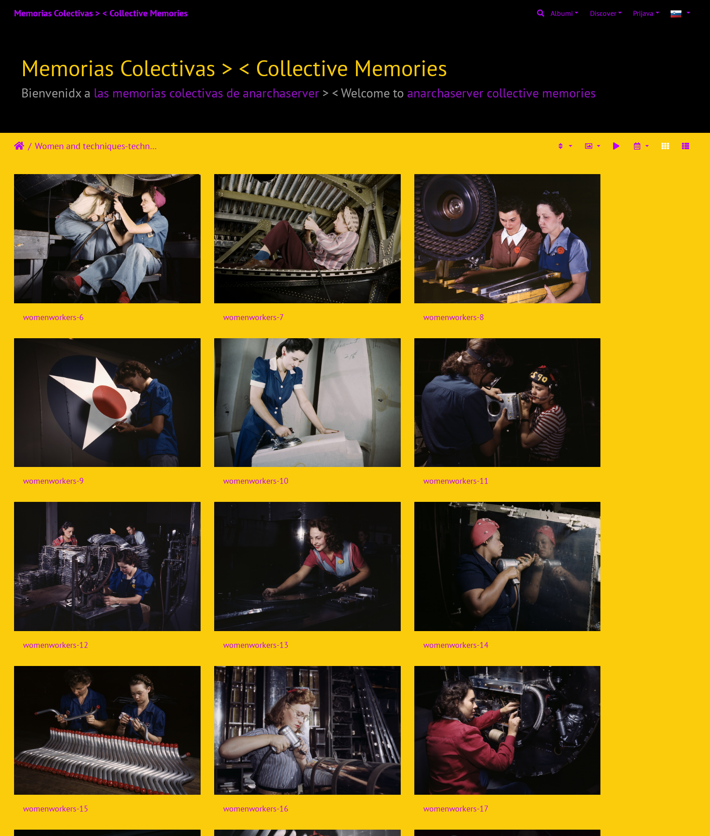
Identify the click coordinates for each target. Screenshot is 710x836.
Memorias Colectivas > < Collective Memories (100, 13)
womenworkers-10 (55, 444)
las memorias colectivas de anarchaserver (206, 92)
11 (422, 782)
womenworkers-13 (577, 444)
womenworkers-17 (577, 590)
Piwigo (372, 816)
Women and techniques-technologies (97, 146)
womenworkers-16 (403, 590)
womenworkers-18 (55, 736)
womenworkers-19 (229, 736)
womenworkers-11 (229, 444)
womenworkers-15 (229, 590)
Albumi (562, 13)
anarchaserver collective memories (501, 92)
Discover (603, 13)
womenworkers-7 (227, 299)
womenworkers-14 (55, 590)
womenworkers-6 (53, 299)
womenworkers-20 (403, 736)
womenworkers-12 (403, 444)
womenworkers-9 (575, 299)
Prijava (643, 13)
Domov (19, 146)
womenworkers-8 (401, 299)
